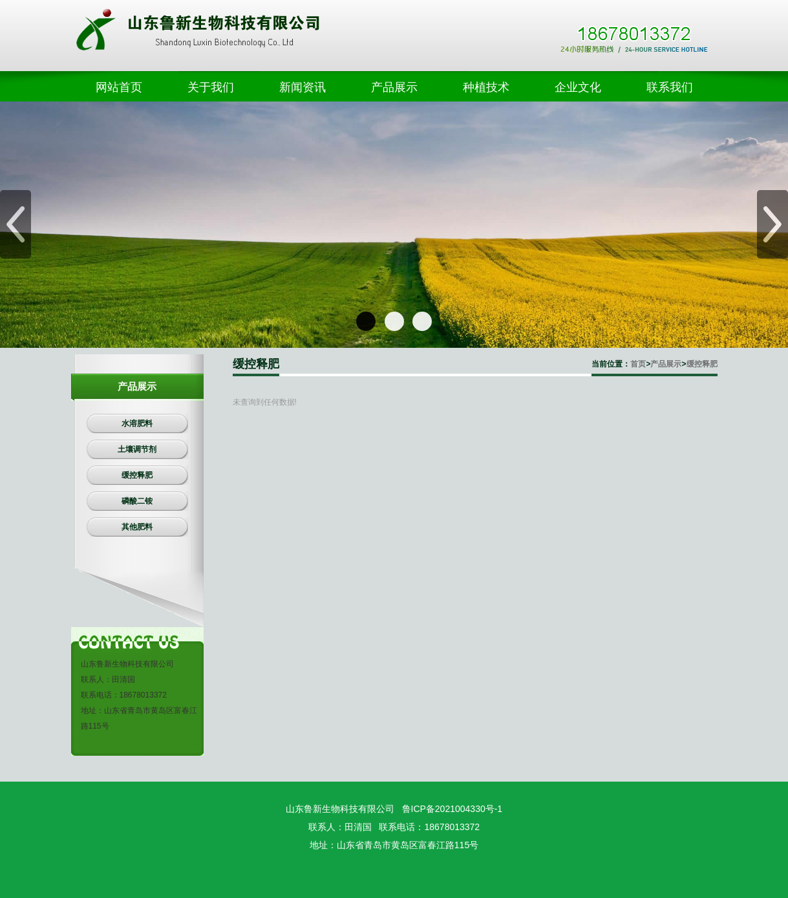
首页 (638, 364)
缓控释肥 (702, 364)
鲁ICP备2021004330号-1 (452, 809)
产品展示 (665, 364)
